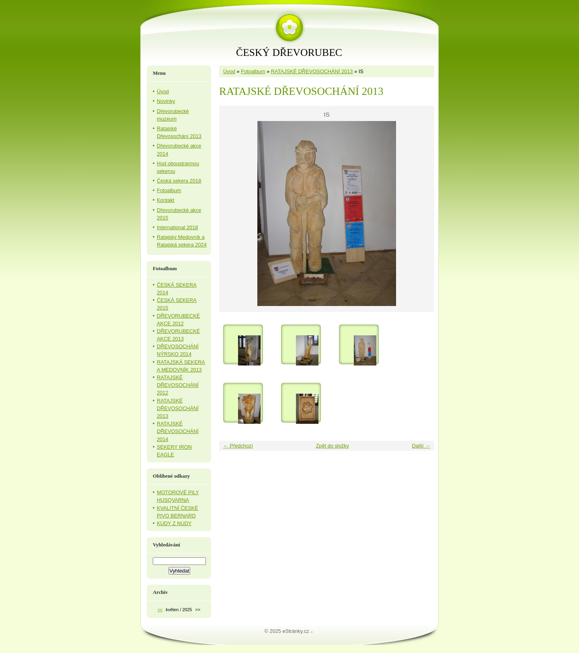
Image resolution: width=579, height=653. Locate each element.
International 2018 (177, 227)
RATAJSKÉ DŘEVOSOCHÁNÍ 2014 (178, 431)
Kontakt (165, 200)
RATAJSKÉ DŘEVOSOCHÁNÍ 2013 (312, 71)
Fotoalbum (253, 71)
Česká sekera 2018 (179, 181)
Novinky (166, 101)
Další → (421, 446)
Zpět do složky (332, 446)
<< (160, 609)
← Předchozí (238, 446)
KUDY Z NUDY (174, 523)
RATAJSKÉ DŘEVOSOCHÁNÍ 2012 (178, 385)
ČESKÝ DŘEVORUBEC (289, 52)
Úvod (229, 71)
